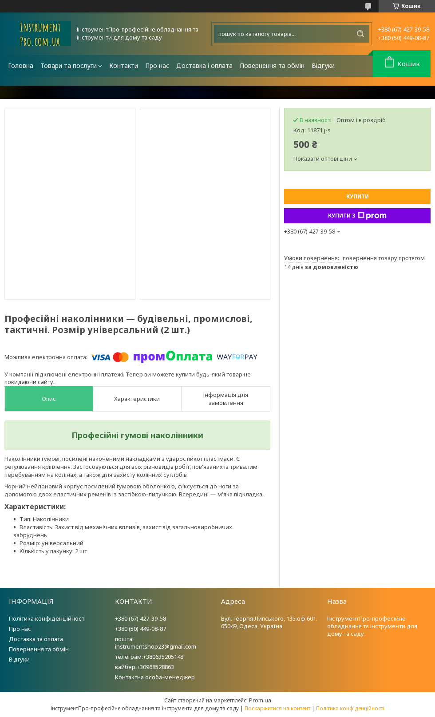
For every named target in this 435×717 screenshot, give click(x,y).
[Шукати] (360, 34)
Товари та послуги (68, 65)
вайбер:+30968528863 (144, 667)
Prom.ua (260, 700)
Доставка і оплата (204, 65)
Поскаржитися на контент (277, 708)
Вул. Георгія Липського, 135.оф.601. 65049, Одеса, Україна (269, 622)
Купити (357, 196)
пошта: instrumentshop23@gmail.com (155, 642)
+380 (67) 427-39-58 (140, 618)
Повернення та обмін (272, 65)
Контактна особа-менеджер (155, 677)
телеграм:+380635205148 (149, 657)
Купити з (357, 216)
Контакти (123, 65)
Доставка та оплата (36, 639)
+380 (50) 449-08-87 (140, 629)
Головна (20, 65)
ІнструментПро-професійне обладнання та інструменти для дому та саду (372, 626)
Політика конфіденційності (47, 618)
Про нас (157, 65)
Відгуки (323, 65)
